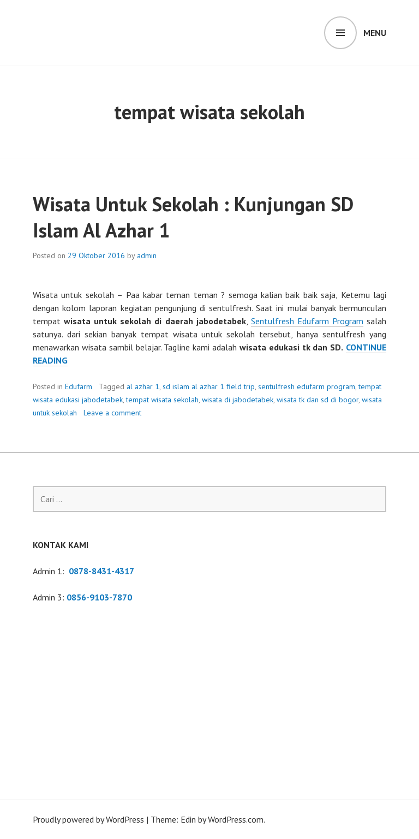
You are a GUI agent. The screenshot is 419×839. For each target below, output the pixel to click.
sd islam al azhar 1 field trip (209, 386)
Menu (374, 32)
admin (147, 255)
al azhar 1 (143, 386)
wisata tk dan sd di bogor (317, 399)
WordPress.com (236, 819)
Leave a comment (112, 413)
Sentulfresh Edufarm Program (307, 321)
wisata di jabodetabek (237, 399)
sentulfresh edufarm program (306, 386)
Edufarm (78, 386)
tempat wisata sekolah (162, 399)
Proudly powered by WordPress (88, 819)
